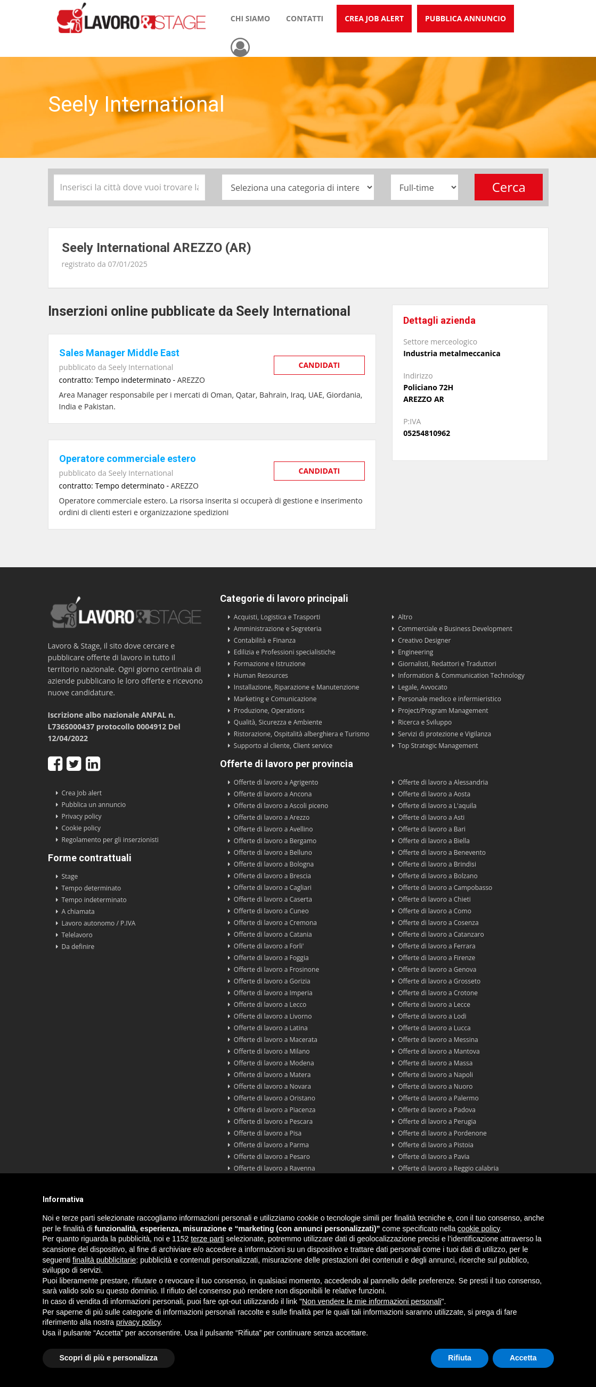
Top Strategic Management (438, 745)
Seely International (140, 367)
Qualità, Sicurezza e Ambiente (278, 722)
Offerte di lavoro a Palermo (438, 1098)
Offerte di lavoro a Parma (271, 1144)
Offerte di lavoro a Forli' (269, 946)
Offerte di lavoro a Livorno (273, 1016)
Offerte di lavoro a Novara (272, 1086)
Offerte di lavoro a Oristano (274, 1098)
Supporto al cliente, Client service (283, 745)
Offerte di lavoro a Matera (272, 1074)
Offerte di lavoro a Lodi (432, 1016)
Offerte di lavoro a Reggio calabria (448, 1168)
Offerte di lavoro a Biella (434, 840)
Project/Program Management (443, 710)
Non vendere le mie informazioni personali (371, 1301)
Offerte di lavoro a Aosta (434, 793)
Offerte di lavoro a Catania (273, 934)
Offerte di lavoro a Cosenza (438, 922)
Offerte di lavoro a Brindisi (437, 864)
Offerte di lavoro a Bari (432, 829)
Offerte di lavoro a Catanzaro (441, 934)
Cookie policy (81, 828)
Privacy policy (82, 816)
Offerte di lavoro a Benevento (442, 852)
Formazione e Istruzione (270, 663)
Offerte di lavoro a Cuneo (271, 910)
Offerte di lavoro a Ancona (273, 793)
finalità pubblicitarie (104, 1260)
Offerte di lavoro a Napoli (435, 1074)
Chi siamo (250, 18)
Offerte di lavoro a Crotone (438, 992)
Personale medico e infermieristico (449, 698)
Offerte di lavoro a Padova (437, 1109)
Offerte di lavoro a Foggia (271, 957)
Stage (70, 876)
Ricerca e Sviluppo (425, 722)
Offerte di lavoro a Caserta (273, 899)
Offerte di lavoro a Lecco (270, 1004)
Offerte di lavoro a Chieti (434, 899)
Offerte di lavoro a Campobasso (445, 887)
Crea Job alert (82, 792)
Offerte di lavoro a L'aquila (437, 805)
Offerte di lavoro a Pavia (433, 1156)
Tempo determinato (91, 888)
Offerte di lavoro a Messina (438, 1039)
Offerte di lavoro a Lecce (434, 1004)
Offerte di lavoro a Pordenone (442, 1133)
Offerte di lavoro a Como (434, 910)
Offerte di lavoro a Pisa (267, 1133)
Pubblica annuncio (465, 18)
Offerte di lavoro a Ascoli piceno (281, 805)
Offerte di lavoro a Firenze (436, 957)
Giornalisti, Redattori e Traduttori (447, 663)
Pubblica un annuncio (94, 804)
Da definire (78, 946)
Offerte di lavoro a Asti (431, 817)
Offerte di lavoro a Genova (437, 969)
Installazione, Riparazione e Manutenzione (297, 687)
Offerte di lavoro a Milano (272, 1051)
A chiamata (78, 911)
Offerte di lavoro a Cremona (275, 922)
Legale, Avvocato (422, 687)
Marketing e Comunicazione (275, 698)
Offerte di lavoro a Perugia (437, 1121)
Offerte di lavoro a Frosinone (276, 969)
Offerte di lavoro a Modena (274, 1062)
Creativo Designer (424, 640)
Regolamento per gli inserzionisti (110, 839)
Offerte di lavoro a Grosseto (439, 981)
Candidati (319, 365)
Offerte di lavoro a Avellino (273, 829)
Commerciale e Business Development (455, 628)
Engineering (415, 652)
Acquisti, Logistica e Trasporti (277, 616)
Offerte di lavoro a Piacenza (275, 1109)
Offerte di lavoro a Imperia (273, 992)
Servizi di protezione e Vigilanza (444, 733)
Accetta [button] (523, 1358)
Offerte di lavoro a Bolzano (437, 875)
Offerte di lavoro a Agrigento (276, 782)
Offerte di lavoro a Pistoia (435, 1144)
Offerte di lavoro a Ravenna (274, 1168)
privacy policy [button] (138, 1322)
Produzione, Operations (269, 710)
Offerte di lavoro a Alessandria (443, 782)
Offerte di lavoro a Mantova (439, 1051)
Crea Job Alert (374, 18)
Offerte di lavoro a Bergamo (275, 840)
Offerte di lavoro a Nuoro (435, 1086)
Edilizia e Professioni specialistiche (285, 652)
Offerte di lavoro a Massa (435, 1062)
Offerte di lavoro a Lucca (434, 1027)
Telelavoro (77, 934)
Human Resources (261, 675)
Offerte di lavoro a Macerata (275, 1039)
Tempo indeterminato (94, 899)
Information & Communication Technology (461, 675)
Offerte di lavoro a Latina (271, 1027)
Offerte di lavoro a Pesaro (272, 1156)
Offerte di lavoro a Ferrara (437, 946)
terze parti (207, 1238)
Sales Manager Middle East (119, 352)
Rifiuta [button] (459, 1358)
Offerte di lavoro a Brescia (272, 875)
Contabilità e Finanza (265, 640)
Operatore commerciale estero (127, 458)
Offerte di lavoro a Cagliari (273, 887)
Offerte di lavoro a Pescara (273, 1121)
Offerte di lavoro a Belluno (273, 852)
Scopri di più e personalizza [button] (109, 1358)
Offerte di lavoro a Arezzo (271, 817)
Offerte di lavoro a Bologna (274, 864)
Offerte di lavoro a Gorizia (272, 981)
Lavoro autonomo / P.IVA (99, 923)
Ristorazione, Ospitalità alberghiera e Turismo (302, 733)
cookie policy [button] (479, 1228)
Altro (405, 616)
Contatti (304, 18)
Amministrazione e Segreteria (278, 628)
